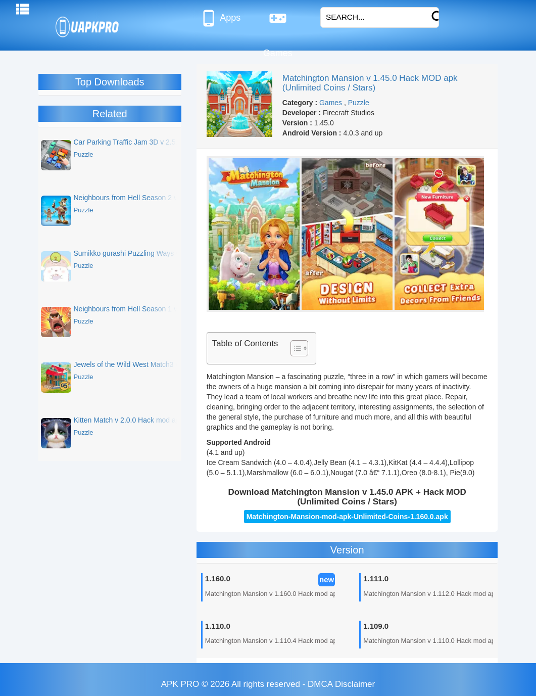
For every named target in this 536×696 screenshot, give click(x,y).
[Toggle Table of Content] (294, 348)
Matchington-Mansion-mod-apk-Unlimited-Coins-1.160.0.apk (347, 517)
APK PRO (180, 684)
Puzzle (358, 103)
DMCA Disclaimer (341, 684)
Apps (220, 18)
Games (278, 22)
